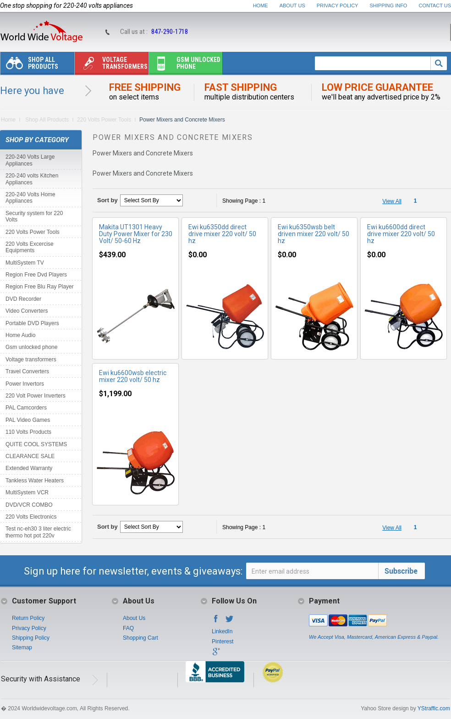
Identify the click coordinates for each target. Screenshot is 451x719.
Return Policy (28, 618)
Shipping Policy (31, 638)
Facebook (216, 621)
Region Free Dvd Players (36, 274)
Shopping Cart (140, 638)
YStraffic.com (434, 708)
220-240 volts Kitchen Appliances (32, 178)
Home (260, 5)
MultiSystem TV (25, 263)
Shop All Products (29, 65)
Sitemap (22, 647)
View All (392, 201)
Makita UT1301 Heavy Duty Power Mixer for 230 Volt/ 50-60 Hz (135, 233)
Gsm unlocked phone (184, 65)
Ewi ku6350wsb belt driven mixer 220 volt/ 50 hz (313, 233)
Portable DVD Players (32, 323)
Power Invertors (25, 384)
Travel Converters (27, 371)
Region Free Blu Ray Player (40, 286)
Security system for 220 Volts (34, 216)
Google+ (216, 654)
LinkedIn (222, 631)
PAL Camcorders (26, 407)
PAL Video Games (28, 420)
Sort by (107, 200)
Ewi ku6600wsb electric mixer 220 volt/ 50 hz (132, 376)
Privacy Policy (337, 5)
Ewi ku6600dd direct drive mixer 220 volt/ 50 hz (401, 233)
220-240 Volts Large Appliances (30, 160)
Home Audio (20, 335)
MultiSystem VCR (27, 492)
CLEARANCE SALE (30, 456)
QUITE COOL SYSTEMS (36, 444)
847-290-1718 (169, 32)
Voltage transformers (111, 65)
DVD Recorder (23, 299)
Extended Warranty (29, 468)
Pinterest (222, 641)
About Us (292, 5)
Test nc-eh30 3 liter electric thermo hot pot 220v (38, 531)
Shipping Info (388, 5)
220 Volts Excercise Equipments (30, 247)
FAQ (128, 628)
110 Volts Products (28, 432)
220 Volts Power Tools (104, 119)
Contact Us (435, 5)
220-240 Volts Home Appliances (30, 197)
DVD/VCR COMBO (29, 505)
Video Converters (27, 311)
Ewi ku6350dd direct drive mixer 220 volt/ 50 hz (222, 233)
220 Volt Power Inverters (36, 396)
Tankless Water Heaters (35, 480)
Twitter (230, 621)
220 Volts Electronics (31, 517)
